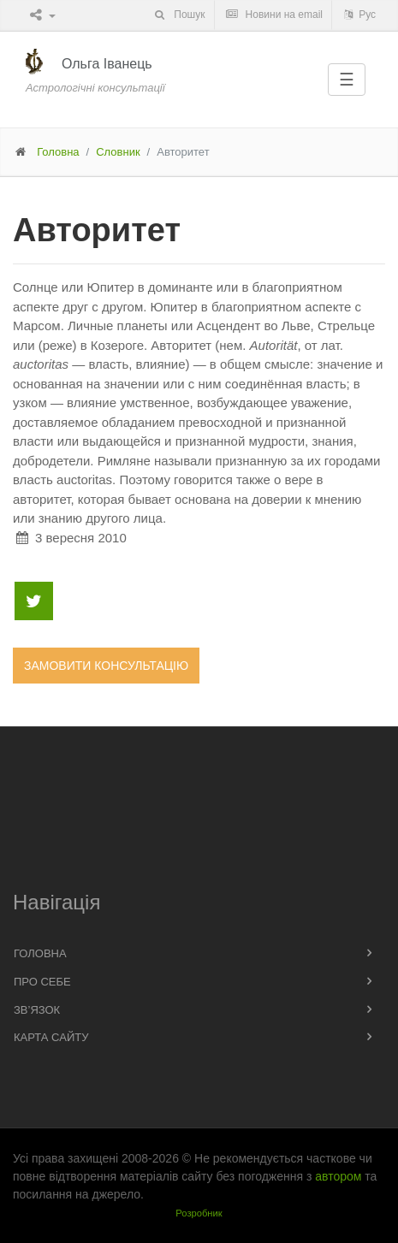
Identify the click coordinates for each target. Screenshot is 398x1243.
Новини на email (274, 15)
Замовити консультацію (106, 665)
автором (338, 1176)
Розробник (198, 1213)
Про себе (42, 981)
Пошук (178, 15)
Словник (118, 151)
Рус (359, 15)
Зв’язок (37, 1009)
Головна (58, 151)
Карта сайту (51, 1037)
